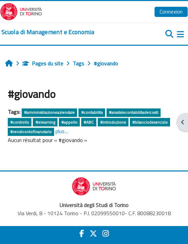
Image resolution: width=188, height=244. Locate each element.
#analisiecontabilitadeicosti (133, 112)
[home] (47, 32)
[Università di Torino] (21, 11)
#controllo (19, 122)
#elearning (45, 122)
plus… (61, 131)
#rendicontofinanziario (31, 131)
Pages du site (42, 63)
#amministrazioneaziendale (49, 112)
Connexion (171, 11)
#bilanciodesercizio (150, 122)
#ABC (89, 122)
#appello (69, 122)
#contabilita (92, 112)
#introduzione (113, 122)
